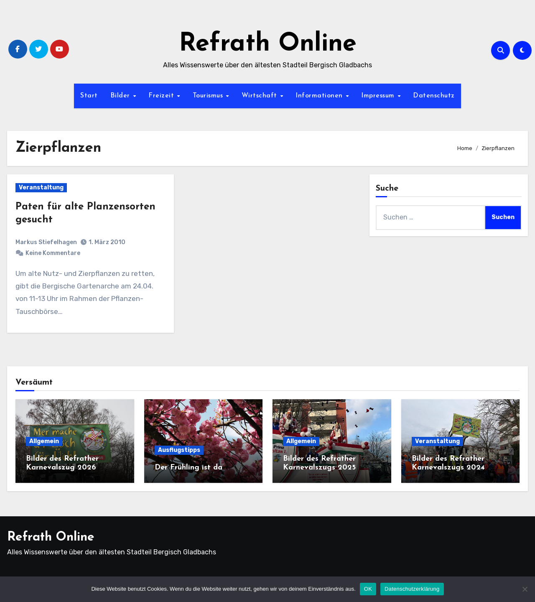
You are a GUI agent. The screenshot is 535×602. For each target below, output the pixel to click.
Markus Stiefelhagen (46, 242)
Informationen (320, 95)
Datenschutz (434, 95)
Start (89, 95)
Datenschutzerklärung (412, 589)
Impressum (379, 95)
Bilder (121, 95)
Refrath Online (268, 44)
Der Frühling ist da (188, 468)
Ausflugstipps (179, 450)
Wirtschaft (261, 95)
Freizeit (162, 95)
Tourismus (209, 95)
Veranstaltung (41, 187)
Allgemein (44, 441)
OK (368, 589)
